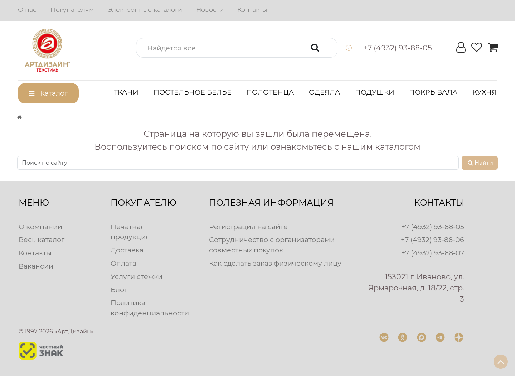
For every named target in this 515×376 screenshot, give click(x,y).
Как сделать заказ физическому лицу (275, 263)
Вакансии (36, 266)
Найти (479, 162)
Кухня (484, 92)
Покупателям (72, 9)
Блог (119, 289)
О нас (27, 9)
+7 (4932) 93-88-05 (432, 226)
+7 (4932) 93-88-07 (432, 253)
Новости (210, 9)
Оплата (123, 263)
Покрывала (433, 92)
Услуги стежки (136, 276)
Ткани (126, 92)
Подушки (374, 92)
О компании (40, 226)
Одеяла (324, 92)
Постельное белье (193, 92)
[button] (237, 48)
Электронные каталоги (145, 9)
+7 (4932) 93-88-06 (432, 239)
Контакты (252, 9)
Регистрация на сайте (248, 226)
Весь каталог (41, 239)
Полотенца (270, 92)
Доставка (127, 250)
